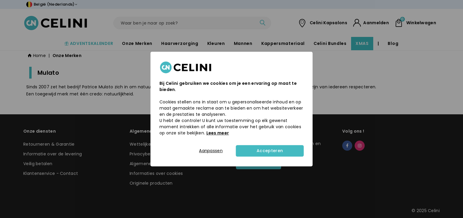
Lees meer (217, 133)
